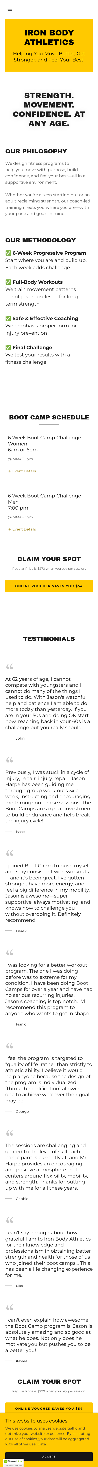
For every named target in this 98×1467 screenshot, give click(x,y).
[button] (9, 10)
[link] (49, 37)
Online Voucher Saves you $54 (49, 586)
